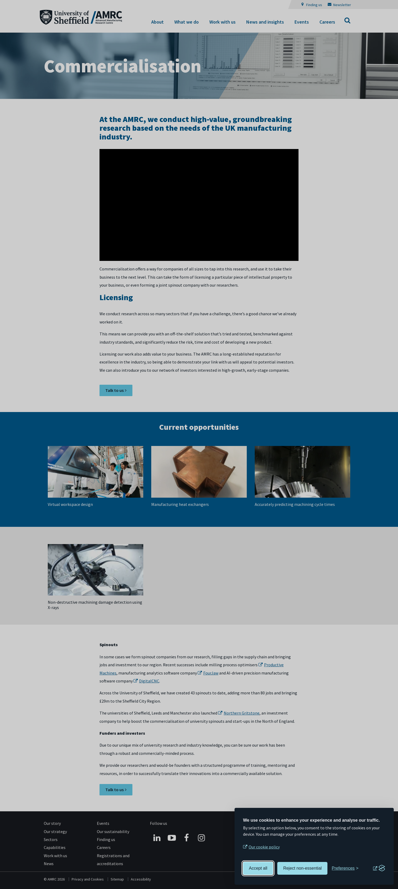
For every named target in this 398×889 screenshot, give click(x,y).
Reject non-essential (302, 868)
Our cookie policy (264, 846)
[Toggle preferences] (345, 868)
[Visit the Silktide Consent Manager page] (379, 868)
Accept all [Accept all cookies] (258, 868)
